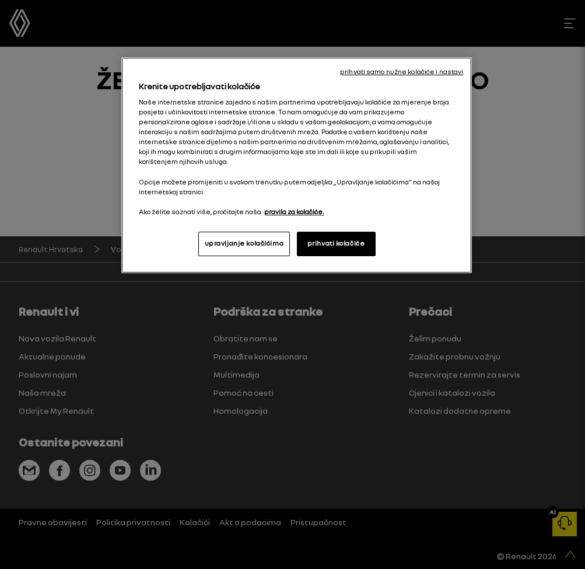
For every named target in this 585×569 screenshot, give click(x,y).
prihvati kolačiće (336, 243)
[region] (296, 165)
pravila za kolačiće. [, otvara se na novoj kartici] (294, 212)
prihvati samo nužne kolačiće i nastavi (401, 72)
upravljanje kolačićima (244, 243)
